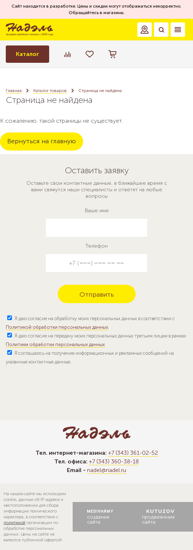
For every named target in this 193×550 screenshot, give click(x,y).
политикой (14, 522)
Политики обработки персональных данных (55, 344)
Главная (14, 90)
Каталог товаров (50, 90)
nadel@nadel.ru (106, 470)
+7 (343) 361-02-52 (133, 452)
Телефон (96, 246)
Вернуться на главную (41, 141)
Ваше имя (96, 211)
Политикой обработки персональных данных (57, 327)
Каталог (27, 54)
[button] (144, 29)
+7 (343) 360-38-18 (114, 461)
